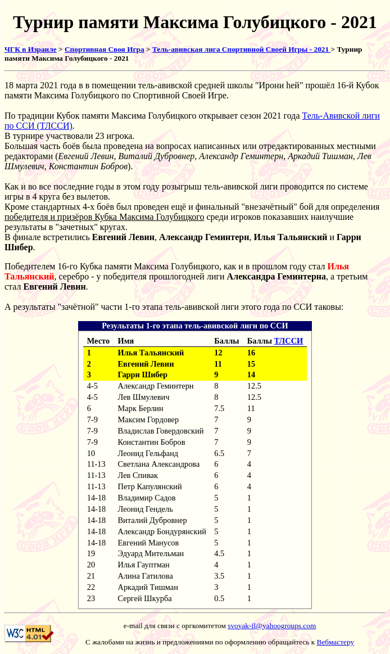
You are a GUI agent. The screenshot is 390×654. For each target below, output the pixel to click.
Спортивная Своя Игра (104, 49)
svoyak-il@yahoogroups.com (272, 625)
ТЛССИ (288, 340)
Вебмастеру (336, 642)
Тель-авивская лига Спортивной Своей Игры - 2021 (241, 49)
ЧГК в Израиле (30, 49)
